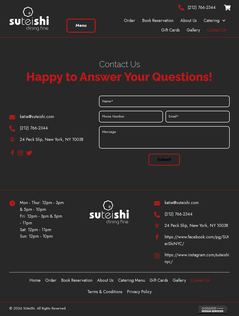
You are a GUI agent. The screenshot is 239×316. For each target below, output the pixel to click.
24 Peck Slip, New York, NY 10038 (51, 139)
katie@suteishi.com (37, 117)
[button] (224, 20)
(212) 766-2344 (202, 7)
